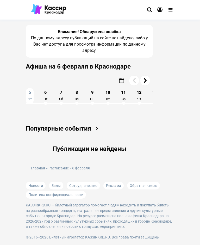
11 (123, 95)
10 (107, 95)
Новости (35, 185)
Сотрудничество (83, 185)
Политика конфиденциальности (55, 195)
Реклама (113, 185)
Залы (56, 185)
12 (139, 95)
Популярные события (64, 128)
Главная (38, 168)
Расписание (58, 168)
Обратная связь (143, 185)
